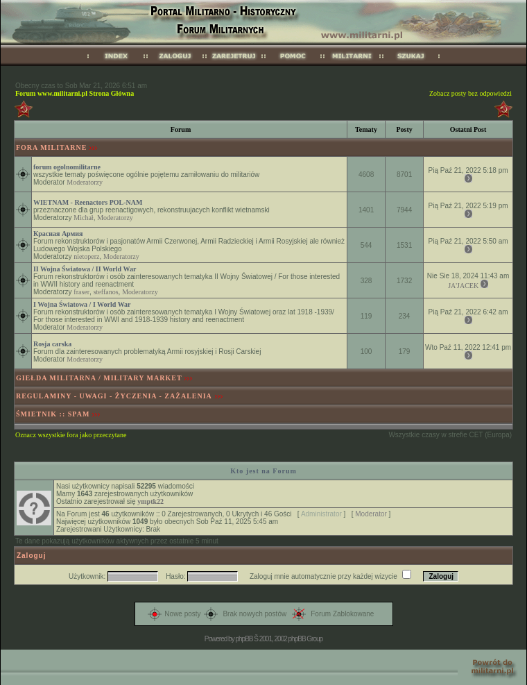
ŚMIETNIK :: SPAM (52, 414)
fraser (81, 292)
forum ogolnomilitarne (67, 167)
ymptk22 (150, 501)
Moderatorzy (85, 182)
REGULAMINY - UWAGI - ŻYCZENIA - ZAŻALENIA (114, 396)
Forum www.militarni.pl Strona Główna (74, 93)
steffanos (106, 292)
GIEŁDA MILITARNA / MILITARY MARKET (99, 378)
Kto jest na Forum (263, 471)
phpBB (243, 639)
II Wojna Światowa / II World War (84, 269)
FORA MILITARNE (51, 147)
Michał (83, 217)
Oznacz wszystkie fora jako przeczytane (70, 435)
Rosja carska (52, 344)
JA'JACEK (463, 285)
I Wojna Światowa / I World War (82, 304)
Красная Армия (58, 233)
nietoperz (86, 256)
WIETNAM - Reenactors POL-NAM (87, 202)
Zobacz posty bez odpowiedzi (470, 93)
